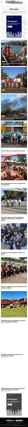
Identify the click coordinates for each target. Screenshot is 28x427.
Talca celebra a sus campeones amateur (13, 151)
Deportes (2, 149)
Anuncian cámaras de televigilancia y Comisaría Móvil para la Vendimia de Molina (12, 219)
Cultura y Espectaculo (5, 215)
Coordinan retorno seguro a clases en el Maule (13, 253)
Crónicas (3, 116)
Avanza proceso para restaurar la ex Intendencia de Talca (12, 355)
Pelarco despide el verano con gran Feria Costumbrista (13, 184)
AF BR (2, 152)
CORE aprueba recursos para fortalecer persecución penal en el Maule (13, 389)
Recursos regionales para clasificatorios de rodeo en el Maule (14, 287)
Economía (3, 61)
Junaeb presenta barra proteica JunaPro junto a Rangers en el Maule (13, 321)
